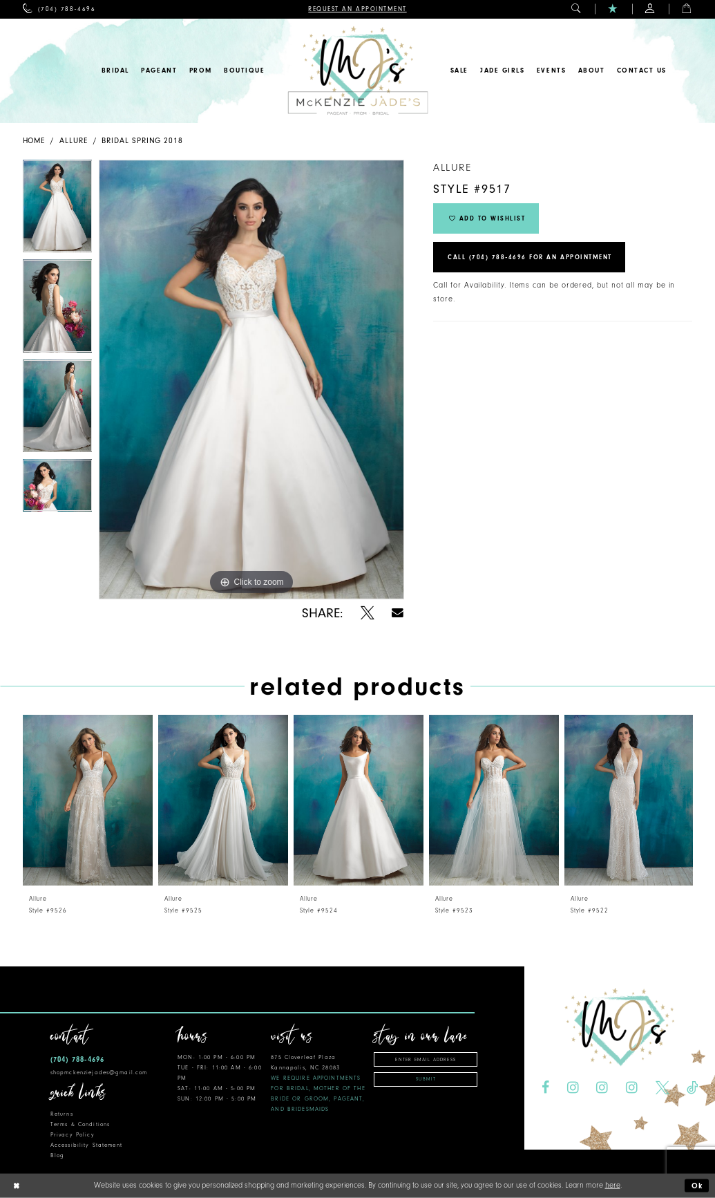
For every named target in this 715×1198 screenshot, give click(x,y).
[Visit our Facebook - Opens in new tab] (545, 1088)
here (612, 1185)
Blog (57, 1155)
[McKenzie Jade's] (357, 70)
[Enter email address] (425, 1059)
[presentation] (88, 800)
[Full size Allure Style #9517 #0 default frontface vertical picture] (251, 379)
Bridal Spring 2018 (142, 140)
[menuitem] (59, 9)
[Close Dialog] (16, 1186)
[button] (576, 9)
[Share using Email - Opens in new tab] (398, 612)
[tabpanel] (58, 210)
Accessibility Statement (86, 1145)
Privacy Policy (72, 1135)
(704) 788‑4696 (77, 1059)
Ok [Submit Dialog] (698, 1185)
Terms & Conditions (80, 1124)
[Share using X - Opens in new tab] (367, 613)
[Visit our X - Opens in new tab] (662, 1088)
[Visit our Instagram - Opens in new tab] (573, 1088)
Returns (61, 1114)
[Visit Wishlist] (613, 9)
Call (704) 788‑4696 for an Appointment (530, 257)
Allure (73, 140)
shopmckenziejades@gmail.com (99, 1072)
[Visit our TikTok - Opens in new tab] (692, 1088)
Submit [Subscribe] (426, 1079)
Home (34, 140)
